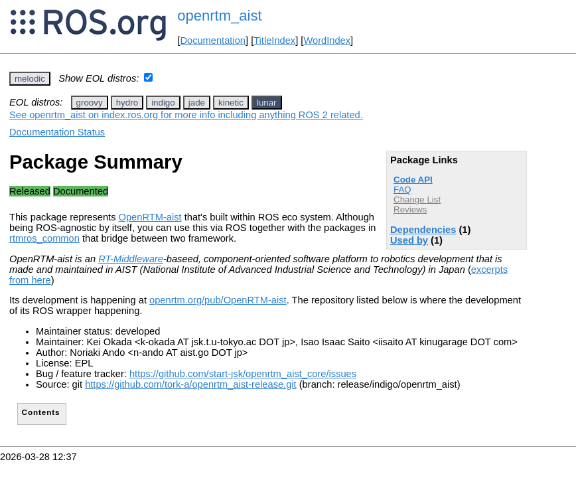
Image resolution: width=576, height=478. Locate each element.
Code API (413, 180)
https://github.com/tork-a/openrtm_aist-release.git (191, 384)
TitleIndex (274, 40)
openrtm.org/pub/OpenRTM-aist (218, 300)
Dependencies (423, 229)
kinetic (231, 103)
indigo (163, 103)
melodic (30, 79)
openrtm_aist (219, 15)
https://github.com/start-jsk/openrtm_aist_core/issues (242, 373)
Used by (409, 240)
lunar (267, 103)
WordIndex (326, 40)
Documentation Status (57, 132)
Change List (417, 199)
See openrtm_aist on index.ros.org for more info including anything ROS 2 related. (186, 115)
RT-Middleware (130, 259)
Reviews (410, 209)
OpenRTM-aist (150, 217)
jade (196, 103)
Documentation (213, 40)
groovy (89, 103)
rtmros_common (44, 238)
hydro (127, 103)
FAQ (402, 190)
